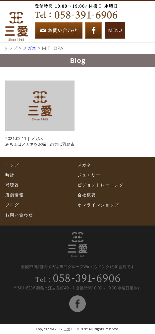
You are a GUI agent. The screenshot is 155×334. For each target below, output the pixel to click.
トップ (10, 48)
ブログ (12, 205)
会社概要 (87, 195)
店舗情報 (14, 195)
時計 (10, 175)
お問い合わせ (19, 215)
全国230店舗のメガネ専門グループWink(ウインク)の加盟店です (77, 266)
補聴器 (12, 185)
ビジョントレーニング (101, 185)
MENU (115, 30)
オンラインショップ (98, 205)
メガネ (29, 48)
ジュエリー (89, 175)
